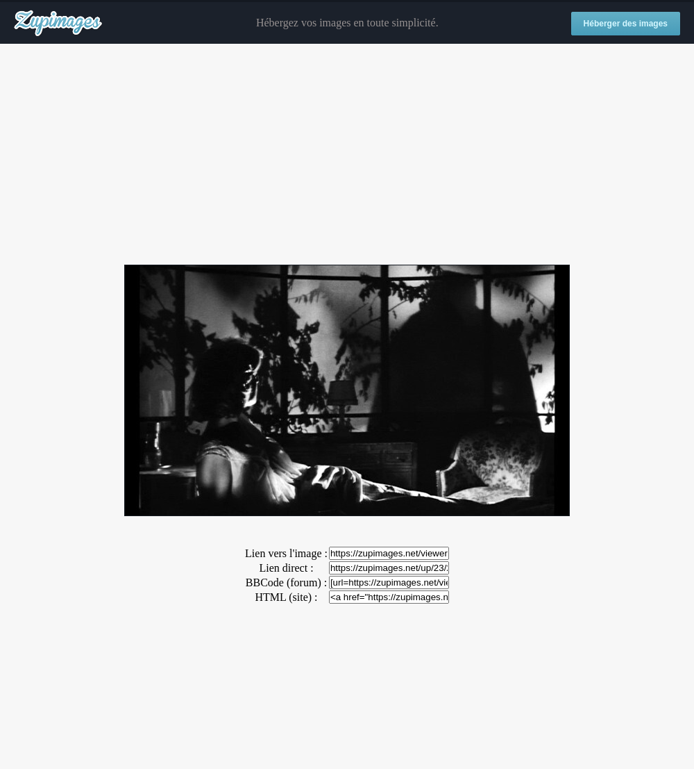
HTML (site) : (286, 597)
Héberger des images (626, 23)
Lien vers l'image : (286, 553)
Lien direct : (286, 568)
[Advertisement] (347, 155)
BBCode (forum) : (286, 582)
